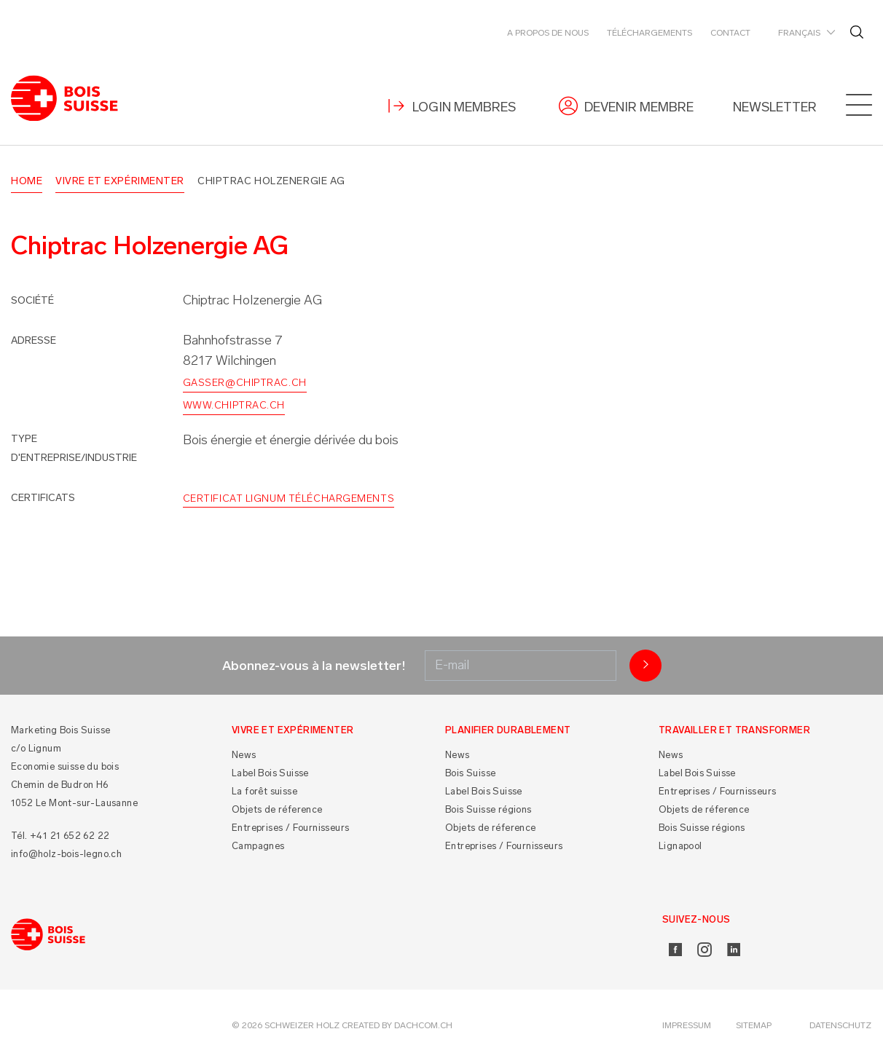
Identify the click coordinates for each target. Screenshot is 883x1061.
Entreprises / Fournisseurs (290, 827)
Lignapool (680, 845)
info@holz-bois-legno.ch (66, 853)
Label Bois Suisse (270, 773)
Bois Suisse (470, 773)
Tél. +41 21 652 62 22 (60, 835)
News (244, 754)
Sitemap (754, 1025)
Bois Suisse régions (488, 809)
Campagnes (258, 845)
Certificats (43, 498)
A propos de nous (548, 33)
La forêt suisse (264, 791)
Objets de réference (277, 809)
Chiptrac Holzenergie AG (271, 181)
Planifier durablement (507, 730)
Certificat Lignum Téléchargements (288, 498)
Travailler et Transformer (734, 730)
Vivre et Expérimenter (119, 181)
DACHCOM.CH (423, 1025)
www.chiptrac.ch (234, 405)
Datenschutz (840, 1025)
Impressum (686, 1025)
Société (32, 300)
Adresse (33, 340)
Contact (730, 33)
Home (26, 181)
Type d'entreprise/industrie (74, 448)
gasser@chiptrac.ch (245, 383)
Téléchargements (649, 33)
